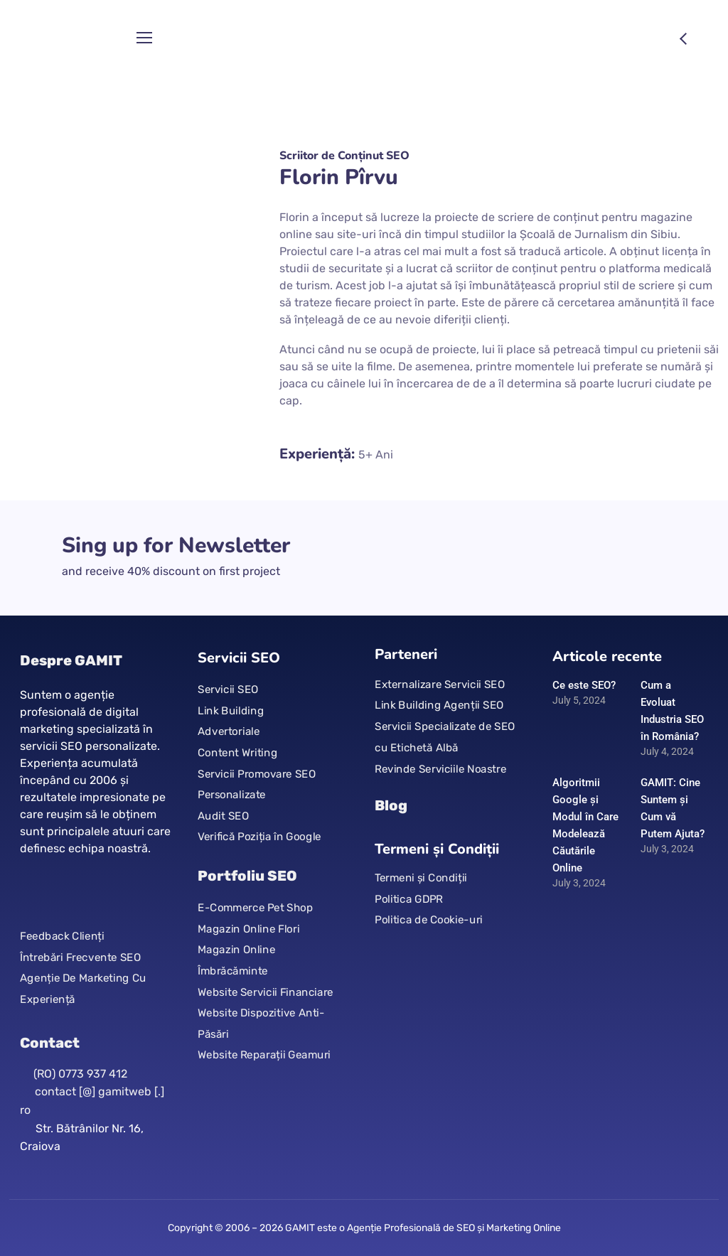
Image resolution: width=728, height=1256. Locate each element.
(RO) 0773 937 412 (80, 1073)
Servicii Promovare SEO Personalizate (257, 784)
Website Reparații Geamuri (264, 1054)
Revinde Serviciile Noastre (440, 768)
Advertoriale (228, 731)
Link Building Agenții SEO (439, 705)
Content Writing (237, 752)
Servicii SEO (228, 689)
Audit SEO (223, 816)
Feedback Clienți (62, 936)
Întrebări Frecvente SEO (80, 956)
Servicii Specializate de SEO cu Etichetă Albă (445, 737)
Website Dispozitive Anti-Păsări (261, 1024)
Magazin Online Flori (248, 928)
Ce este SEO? (584, 685)
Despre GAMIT (71, 660)
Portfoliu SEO (247, 875)
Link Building (231, 710)
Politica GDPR (409, 899)
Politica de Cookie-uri (429, 919)
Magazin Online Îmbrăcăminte (236, 960)
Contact (50, 1042)
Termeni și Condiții (421, 877)
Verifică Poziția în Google (259, 836)
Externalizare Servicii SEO (440, 684)
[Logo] (69, 38)
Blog (391, 805)
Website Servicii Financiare (265, 991)
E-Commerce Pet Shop (255, 907)
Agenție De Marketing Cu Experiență (83, 989)
